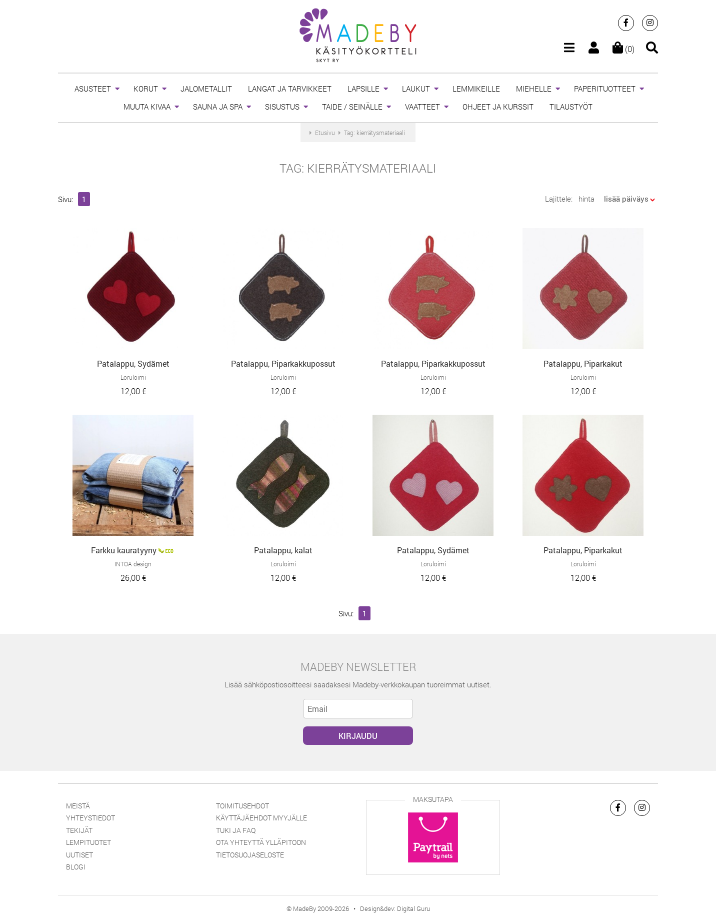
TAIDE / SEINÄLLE (352, 107)
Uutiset (79, 854)
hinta (586, 199)
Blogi (76, 866)
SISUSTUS (282, 107)
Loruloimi (133, 377)
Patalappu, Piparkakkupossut (283, 363)
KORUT (146, 89)
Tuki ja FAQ (236, 830)
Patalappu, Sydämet (133, 363)
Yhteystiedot (90, 817)
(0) (623, 49)
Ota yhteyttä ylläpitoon (261, 842)
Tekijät (79, 830)
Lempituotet (88, 842)
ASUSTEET (92, 89)
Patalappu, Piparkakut (583, 363)
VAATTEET (422, 107)
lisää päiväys (626, 199)
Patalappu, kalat (283, 550)
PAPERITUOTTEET (605, 89)
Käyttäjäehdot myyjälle (261, 817)
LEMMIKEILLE (476, 89)
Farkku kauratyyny (123, 550)
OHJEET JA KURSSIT (498, 107)
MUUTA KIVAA (147, 107)
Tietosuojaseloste (250, 854)
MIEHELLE (534, 89)
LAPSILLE (364, 89)
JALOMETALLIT (206, 89)
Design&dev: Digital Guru (395, 908)
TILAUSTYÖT (571, 107)
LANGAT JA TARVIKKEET (290, 89)
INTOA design (133, 564)
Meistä (78, 805)
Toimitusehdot (242, 805)
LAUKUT (416, 89)
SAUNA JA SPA (217, 107)
